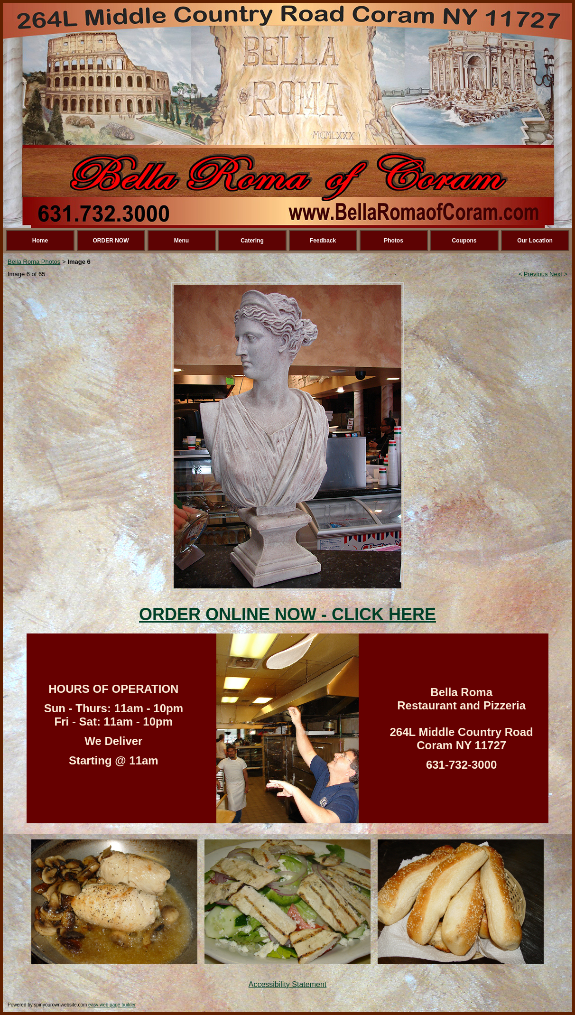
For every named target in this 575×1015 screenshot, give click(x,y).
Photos (393, 240)
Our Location (535, 240)
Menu (181, 240)
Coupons (464, 240)
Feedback (323, 240)
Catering (252, 240)
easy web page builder (112, 1004)
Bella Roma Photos (34, 261)
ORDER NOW (111, 240)
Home (40, 240)
